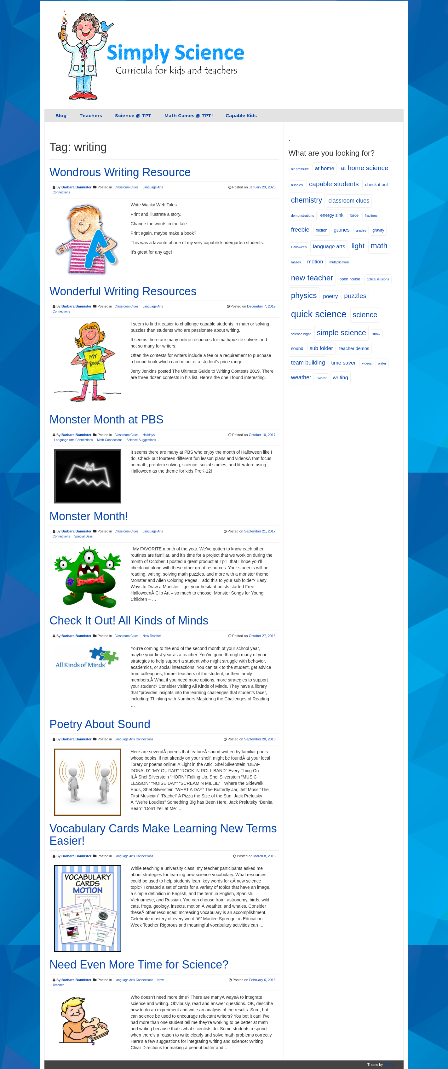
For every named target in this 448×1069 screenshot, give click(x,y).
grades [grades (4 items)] (361, 230)
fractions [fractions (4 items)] (371, 215)
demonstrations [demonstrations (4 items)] (302, 215)
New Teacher (152, 636)
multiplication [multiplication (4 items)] (339, 262)
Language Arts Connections (73, 440)
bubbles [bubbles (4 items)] (297, 185)
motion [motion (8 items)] (315, 262)
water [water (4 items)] (382, 363)
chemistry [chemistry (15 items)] (306, 200)
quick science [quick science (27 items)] (319, 314)
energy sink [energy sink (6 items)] (331, 215)
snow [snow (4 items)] (376, 334)
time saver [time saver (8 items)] (343, 363)
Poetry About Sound (99, 724)
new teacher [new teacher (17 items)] (312, 277)
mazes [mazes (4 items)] (296, 262)
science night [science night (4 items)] (301, 334)
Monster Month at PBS (106, 419)
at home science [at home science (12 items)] (364, 167)
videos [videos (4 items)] (367, 363)
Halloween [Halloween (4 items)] (299, 247)
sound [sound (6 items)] (297, 348)
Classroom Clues (126, 187)
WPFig (389, 1064)
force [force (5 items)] (354, 215)
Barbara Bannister (76, 187)
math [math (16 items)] (379, 245)
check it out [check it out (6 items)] (376, 184)
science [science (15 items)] (365, 315)
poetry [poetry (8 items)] (330, 296)
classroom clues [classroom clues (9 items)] (348, 201)
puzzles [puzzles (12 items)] (355, 295)
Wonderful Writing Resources (123, 291)
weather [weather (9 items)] (301, 377)
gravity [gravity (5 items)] (378, 230)
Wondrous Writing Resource (120, 172)
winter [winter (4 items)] (322, 378)
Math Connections (110, 440)
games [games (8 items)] (342, 230)
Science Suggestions (141, 440)
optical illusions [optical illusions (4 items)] (378, 279)
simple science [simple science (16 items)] (341, 332)
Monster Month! (88, 516)
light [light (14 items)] (357, 246)
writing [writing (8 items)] (340, 378)
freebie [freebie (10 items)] (300, 229)
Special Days (83, 536)
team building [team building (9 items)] (308, 362)
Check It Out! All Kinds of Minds (128, 620)
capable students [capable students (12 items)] (334, 183)
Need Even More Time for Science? (138, 964)
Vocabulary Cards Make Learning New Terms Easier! (163, 835)
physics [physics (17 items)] (304, 295)
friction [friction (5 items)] (321, 230)
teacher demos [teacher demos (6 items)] (354, 348)
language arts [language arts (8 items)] (329, 247)
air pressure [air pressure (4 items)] (300, 169)
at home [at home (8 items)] (324, 168)
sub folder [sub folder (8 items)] (321, 348)
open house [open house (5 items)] (350, 279)
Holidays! (149, 435)
